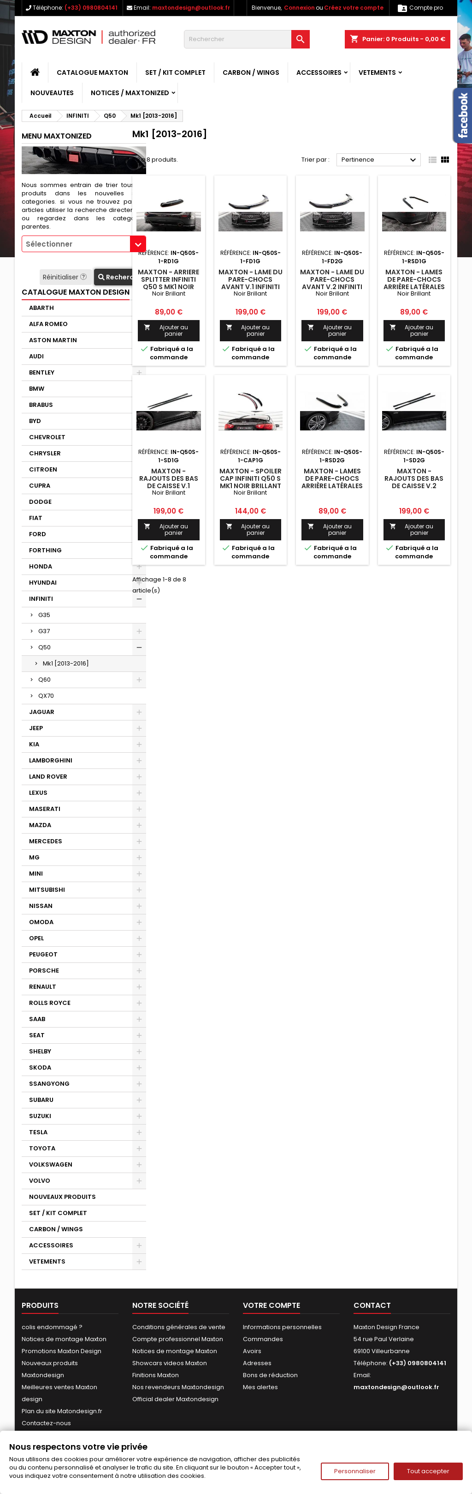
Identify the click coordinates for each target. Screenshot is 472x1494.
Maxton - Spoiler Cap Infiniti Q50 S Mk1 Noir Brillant (250, 478)
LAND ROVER (48, 776)
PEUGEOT (43, 954)
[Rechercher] (247, 39)
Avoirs (252, 1351)
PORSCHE (44, 970)
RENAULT (42, 986)
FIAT (35, 518)
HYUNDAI (43, 582)
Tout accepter (428, 1471)
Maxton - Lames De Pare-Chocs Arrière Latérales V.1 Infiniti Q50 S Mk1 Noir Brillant (414, 286)
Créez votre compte (354, 8)
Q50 (44, 647)
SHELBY (40, 1051)
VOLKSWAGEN (50, 1164)
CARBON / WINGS (251, 72)
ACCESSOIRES (319, 72)
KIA (34, 744)
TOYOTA (42, 1148)
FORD (37, 534)
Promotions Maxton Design (61, 1351)
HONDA (40, 566)
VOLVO (39, 1180)
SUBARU (41, 1099)
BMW (36, 388)
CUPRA (39, 485)
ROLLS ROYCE (50, 1002)
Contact (372, 1305)
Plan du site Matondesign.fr (62, 1411)
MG (34, 857)
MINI (36, 873)
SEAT (37, 1035)
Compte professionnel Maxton (177, 1339)
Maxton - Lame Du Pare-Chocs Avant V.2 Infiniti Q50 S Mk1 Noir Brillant (332, 286)
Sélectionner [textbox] (49, 244)
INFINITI (41, 598)
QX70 (46, 695)
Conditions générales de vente (178, 1327)
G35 (44, 615)
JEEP (36, 728)
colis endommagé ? (52, 1327)
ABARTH (41, 307)
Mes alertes (260, 1387)
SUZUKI (40, 1116)
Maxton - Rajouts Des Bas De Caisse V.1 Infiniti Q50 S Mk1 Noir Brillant (168, 485)
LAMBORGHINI (50, 760)
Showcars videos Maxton (169, 1363)
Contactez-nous (46, 1423)
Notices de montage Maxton (64, 1339)
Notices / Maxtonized (130, 92)
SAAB (37, 1019)
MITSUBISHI (47, 889)
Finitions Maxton (155, 1375)
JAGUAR (41, 712)
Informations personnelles (282, 1327)
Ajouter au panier (166, 330)
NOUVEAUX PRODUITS (62, 1196)
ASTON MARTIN (53, 340)
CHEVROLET (47, 437)
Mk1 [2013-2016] (66, 663)
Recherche (120, 277)
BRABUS (41, 404)
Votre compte (271, 1305)
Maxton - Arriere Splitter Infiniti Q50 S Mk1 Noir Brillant (168, 283)
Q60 (44, 679)
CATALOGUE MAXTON (92, 72)
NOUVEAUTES (52, 92)
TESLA (38, 1132)
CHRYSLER (45, 453)
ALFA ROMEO (48, 324)
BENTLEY (41, 372)
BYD (35, 421)
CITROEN (43, 469)
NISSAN (41, 905)
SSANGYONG (49, 1083)
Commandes (263, 1339)
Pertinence (380, 160)
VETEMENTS (377, 72)
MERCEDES (45, 841)
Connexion (299, 8)
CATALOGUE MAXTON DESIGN (76, 292)
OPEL (36, 938)
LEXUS (38, 792)
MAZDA (40, 825)
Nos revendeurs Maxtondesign (178, 1387)
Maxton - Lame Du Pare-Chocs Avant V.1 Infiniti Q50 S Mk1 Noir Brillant (250, 286)
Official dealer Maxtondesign (175, 1399)
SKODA (40, 1067)
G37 (44, 631)
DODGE (40, 501)
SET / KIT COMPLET (175, 72)
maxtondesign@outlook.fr (191, 8)
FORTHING (45, 550)
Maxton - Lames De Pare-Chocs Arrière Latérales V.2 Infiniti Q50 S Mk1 (332, 485)
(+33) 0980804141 (91, 8)
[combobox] (84, 244)
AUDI (36, 356)
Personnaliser (355, 1471)
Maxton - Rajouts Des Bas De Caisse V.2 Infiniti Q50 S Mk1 (414, 482)
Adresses (257, 1363)
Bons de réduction (270, 1375)
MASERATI (44, 808)
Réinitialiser (65, 277)
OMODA (41, 922)
